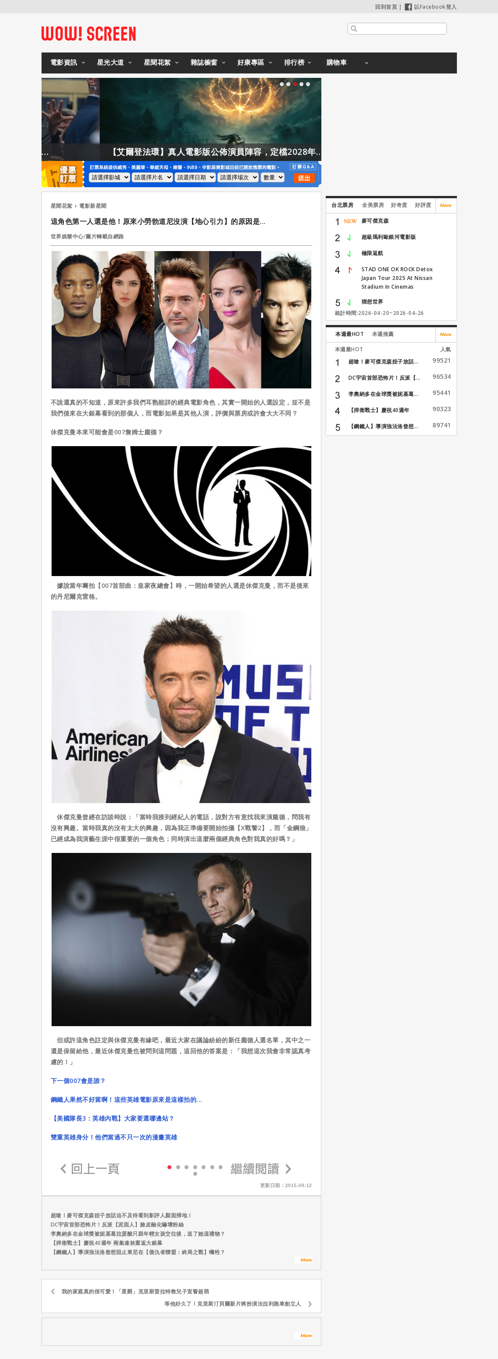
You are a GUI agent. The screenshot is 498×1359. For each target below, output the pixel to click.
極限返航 (372, 253)
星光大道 (110, 62)
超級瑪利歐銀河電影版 (389, 237)
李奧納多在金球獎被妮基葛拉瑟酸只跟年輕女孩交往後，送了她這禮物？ (138, 1233)
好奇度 (399, 205)
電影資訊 (63, 62)
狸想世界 (372, 301)
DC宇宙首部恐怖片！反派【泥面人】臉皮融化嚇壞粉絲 (117, 1224)
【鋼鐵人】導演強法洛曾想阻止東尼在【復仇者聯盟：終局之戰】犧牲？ (138, 1252)
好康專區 (251, 62)
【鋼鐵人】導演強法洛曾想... (383, 426)
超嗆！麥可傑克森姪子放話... (383, 361)
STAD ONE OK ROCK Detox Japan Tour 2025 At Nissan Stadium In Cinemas (397, 278)
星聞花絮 (157, 62)
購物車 (337, 62)
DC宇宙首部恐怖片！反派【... (384, 377)
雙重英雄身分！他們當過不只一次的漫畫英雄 (114, 1137)
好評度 (423, 205)
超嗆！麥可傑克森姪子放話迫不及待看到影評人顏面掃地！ (122, 1215)
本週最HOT (349, 334)
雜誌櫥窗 (204, 62)
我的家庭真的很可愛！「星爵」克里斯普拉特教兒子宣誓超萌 (135, 1291)
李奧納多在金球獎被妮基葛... (383, 394)
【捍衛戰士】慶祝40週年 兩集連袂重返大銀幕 (107, 1243)
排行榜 (294, 62)
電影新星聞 (93, 206)
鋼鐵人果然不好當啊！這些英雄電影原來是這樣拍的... (126, 1099)
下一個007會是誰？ (78, 1080)
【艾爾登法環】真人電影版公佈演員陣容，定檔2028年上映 (240, 151)
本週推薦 (383, 334)
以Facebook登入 (431, 6)
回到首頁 (386, 6)
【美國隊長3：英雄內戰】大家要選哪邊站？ (113, 1118)
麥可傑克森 (375, 220)
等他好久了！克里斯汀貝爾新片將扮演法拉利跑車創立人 (232, 1303)
